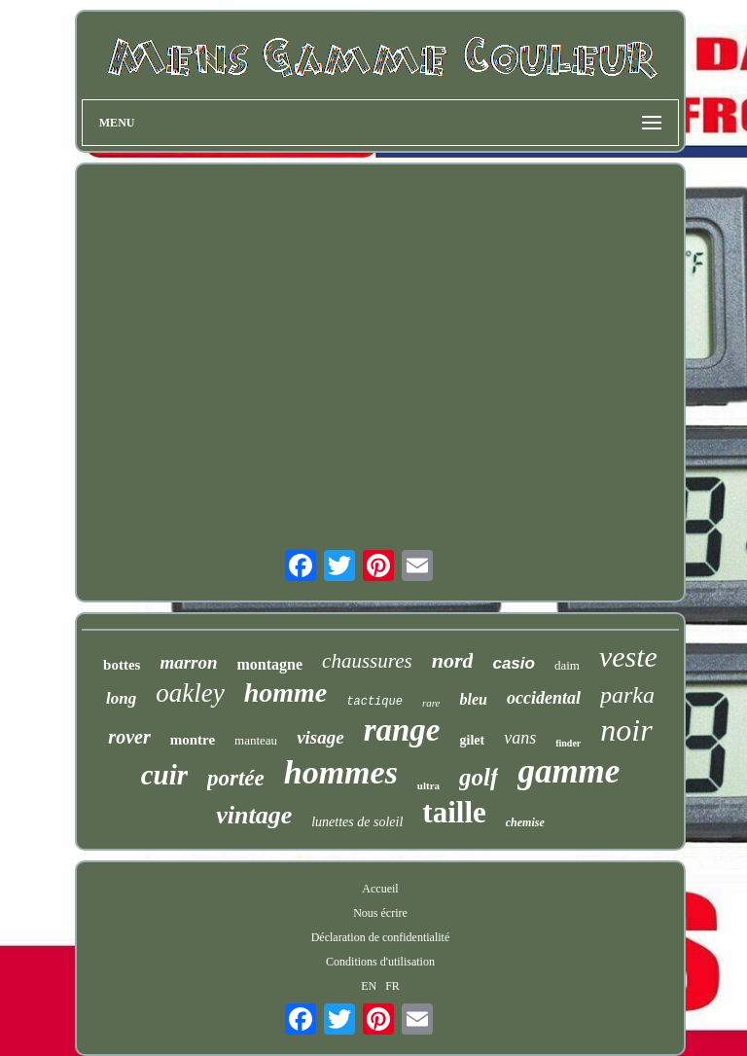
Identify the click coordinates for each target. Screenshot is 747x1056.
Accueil (380, 888)
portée (236, 778)
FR (392, 986)
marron (188, 662)
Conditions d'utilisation (380, 961)
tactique (374, 702)
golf (478, 777)
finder (568, 743)
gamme (568, 771)
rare (431, 703)
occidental (544, 698)
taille (453, 812)
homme (286, 692)
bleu (472, 699)
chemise (525, 822)
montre (192, 739)
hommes (341, 772)
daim (567, 665)
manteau (255, 740)
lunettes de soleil (357, 822)
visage (320, 737)
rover (129, 736)
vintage (254, 815)
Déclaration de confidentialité (380, 937)
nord (453, 660)
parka (627, 695)
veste (628, 656)
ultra (428, 785)
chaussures (367, 661)
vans (520, 737)
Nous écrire (380, 913)
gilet (472, 740)
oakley (190, 693)
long (121, 698)
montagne (270, 664)
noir (626, 729)
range (402, 729)
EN (368, 986)
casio (513, 663)
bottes (121, 665)
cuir (164, 774)
